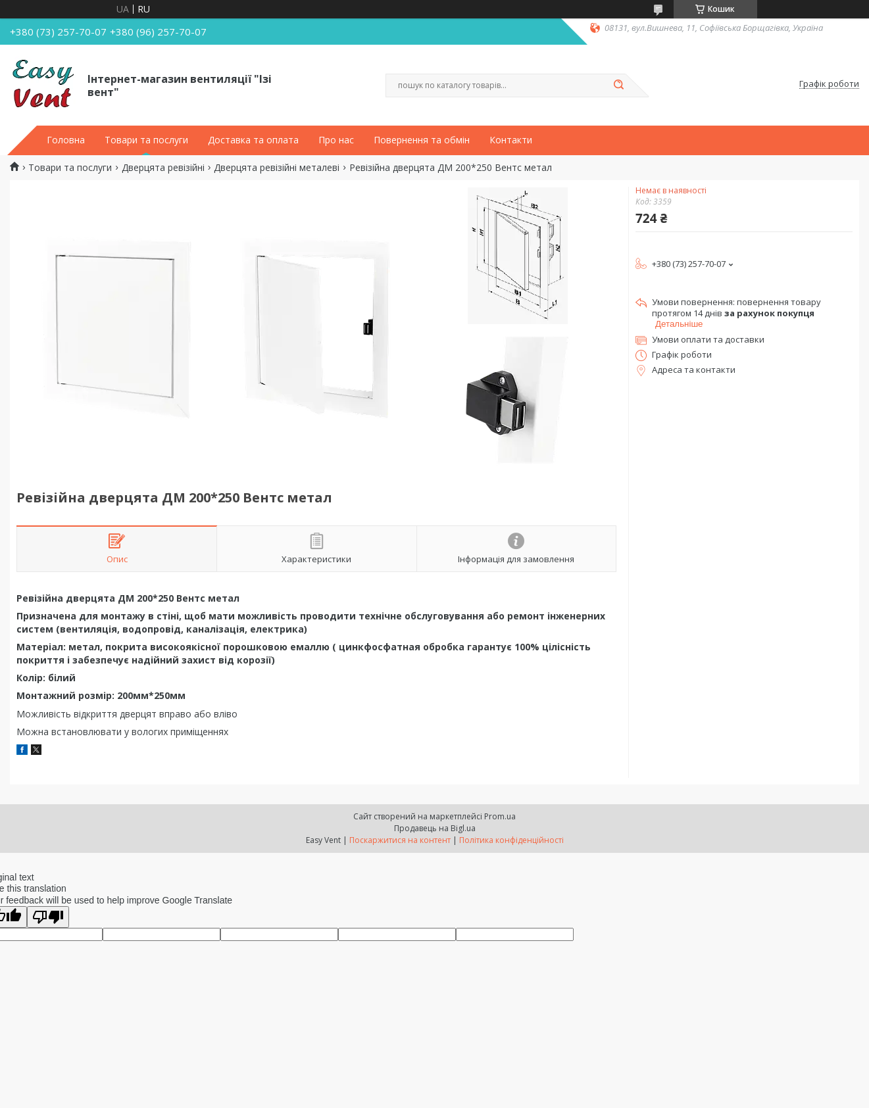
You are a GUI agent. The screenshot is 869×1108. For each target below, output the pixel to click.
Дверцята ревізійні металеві (276, 168)
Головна (66, 140)
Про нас (336, 140)
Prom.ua (500, 816)
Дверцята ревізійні (163, 168)
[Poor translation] (48, 917)
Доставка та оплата (253, 140)
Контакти (510, 140)
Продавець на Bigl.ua (435, 828)
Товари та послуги (146, 140)
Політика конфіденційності (511, 840)
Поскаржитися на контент (400, 840)
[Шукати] (619, 85)
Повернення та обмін (422, 140)
